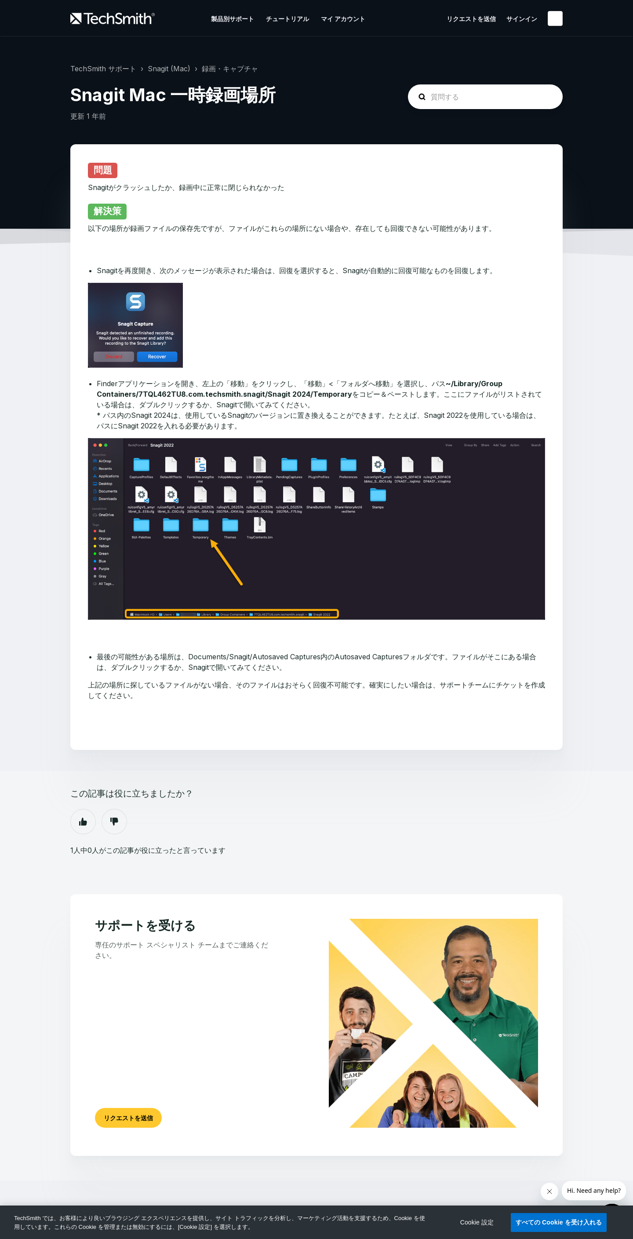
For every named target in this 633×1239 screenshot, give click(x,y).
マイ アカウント (343, 18)
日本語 (555, 18)
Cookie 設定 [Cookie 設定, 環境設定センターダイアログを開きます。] (477, 1222)
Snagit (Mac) (169, 68)
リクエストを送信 (471, 18)
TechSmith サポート (103, 68)
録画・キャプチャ (230, 68)
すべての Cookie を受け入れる (559, 1222)
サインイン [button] (521, 18)
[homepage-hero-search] (485, 96)
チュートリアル (287, 18)
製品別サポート (232, 18)
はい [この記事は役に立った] (83, 821)
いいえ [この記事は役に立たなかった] (114, 821)
